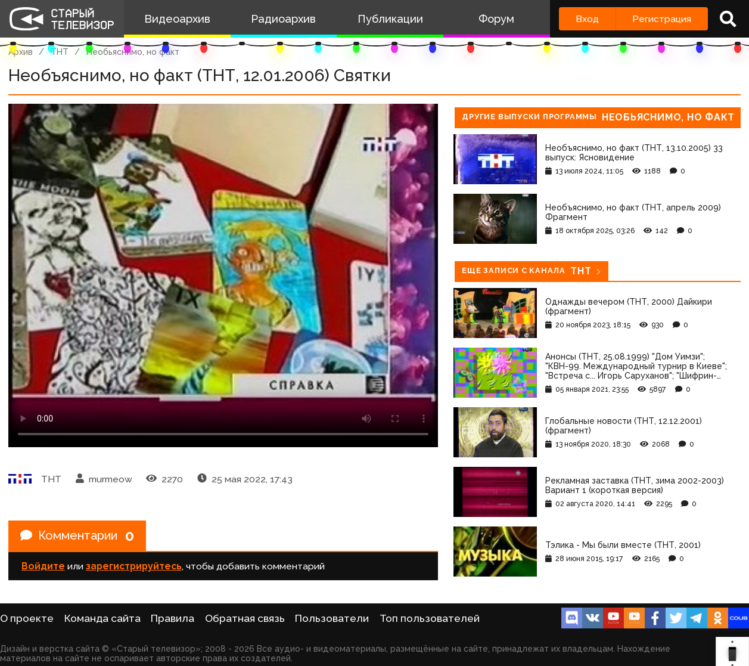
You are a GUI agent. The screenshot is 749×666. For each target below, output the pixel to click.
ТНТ (60, 52)
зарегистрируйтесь (134, 566)
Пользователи (332, 618)
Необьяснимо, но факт (132, 52)
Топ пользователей (430, 618)
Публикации (390, 19)
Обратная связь (245, 618)
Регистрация (661, 18)
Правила (172, 618)
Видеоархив (177, 19)
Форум (496, 19)
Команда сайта (102, 618)
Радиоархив (283, 19)
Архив (20, 52)
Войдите (43, 566)
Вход (587, 18)
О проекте (27, 618)
